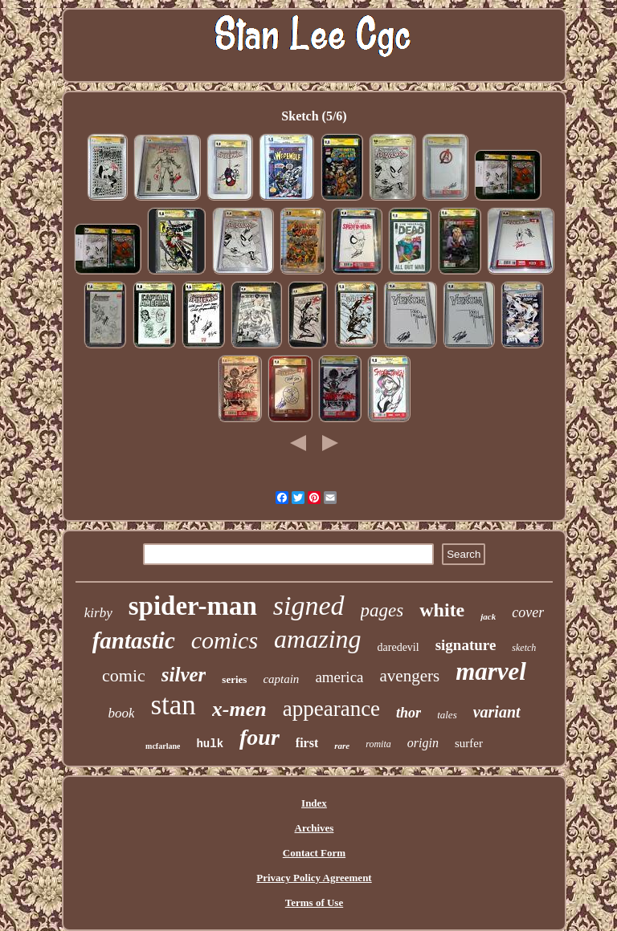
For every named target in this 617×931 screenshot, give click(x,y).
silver (183, 674)
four (259, 737)
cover (528, 612)
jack (488, 616)
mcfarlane (162, 746)
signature (465, 644)
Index (314, 803)
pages (382, 610)
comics (224, 640)
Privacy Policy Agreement (313, 878)
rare (341, 745)
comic (123, 675)
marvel (491, 671)
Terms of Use (314, 902)
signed (309, 605)
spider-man (193, 606)
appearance (331, 709)
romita (378, 744)
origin (423, 743)
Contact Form (314, 853)
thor (408, 713)
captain (281, 679)
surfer (469, 743)
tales (447, 715)
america (339, 677)
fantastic (133, 640)
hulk (209, 744)
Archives (314, 828)
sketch (524, 647)
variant (497, 712)
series (234, 679)
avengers (410, 675)
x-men (239, 709)
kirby (98, 612)
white (441, 610)
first (307, 743)
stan (172, 705)
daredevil (398, 647)
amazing (317, 638)
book (121, 713)
